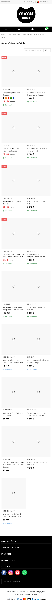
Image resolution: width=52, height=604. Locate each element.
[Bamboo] (11, 98)
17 (47, 50)
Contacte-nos (5, 2)
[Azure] (13, 98)
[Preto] (3, 98)
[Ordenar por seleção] (33, 50)
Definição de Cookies (13, 582)
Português (42, 2)
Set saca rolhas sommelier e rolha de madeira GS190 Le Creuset (13, 465)
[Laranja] (6, 98)
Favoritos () (29, 2)
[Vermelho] (8, 98)
